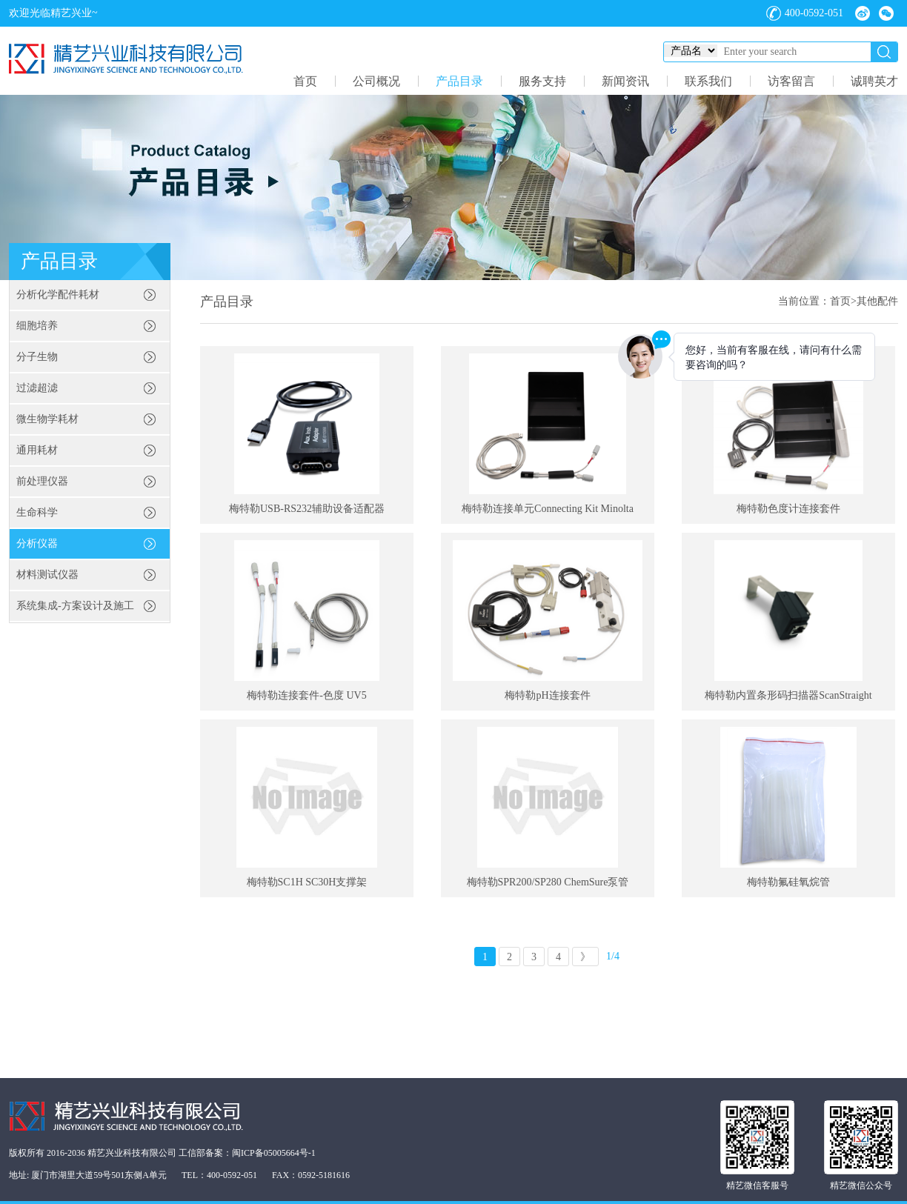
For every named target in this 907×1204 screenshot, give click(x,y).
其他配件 (877, 301)
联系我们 (708, 81)
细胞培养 (37, 325)
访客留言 (791, 81)
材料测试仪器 (47, 574)
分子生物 (37, 356)
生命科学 (37, 512)
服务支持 (542, 81)
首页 (305, 81)
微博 (862, 13)
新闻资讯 (625, 81)
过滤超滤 (37, 387)
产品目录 (459, 81)
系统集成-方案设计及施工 (75, 605)
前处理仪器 (42, 481)
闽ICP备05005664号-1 (274, 1153)
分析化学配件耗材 (57, 294)
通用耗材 (37, 450)
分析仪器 (37, 543)
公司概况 (376, 81)
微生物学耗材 (47, 419)
